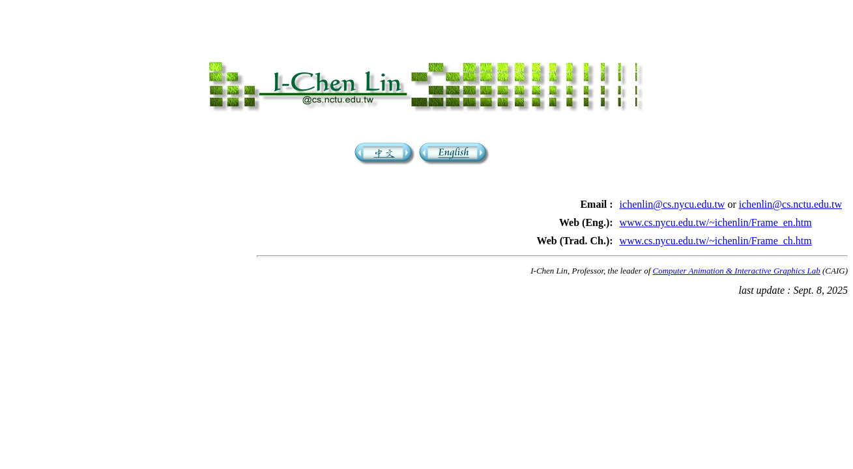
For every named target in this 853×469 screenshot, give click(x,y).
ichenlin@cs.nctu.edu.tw (790, 210)
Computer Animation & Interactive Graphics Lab (736, 276)
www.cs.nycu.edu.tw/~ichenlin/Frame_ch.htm (716, 246)
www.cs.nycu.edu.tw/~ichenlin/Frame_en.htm (716, 228)
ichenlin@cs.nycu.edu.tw (672, 210)
